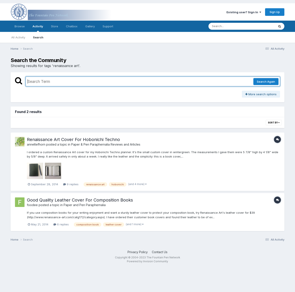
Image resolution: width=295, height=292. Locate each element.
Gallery (90, 26)
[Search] (229, 26)
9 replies (71, 184)
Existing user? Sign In (243, 12)
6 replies (61, 224)
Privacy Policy (138, 252)
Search (38, 37)
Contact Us (159, 252)
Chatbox (71, 26)
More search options (261, 94)
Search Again (266, 81)
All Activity (18, 37)
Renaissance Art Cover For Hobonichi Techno (73, 139)
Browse (20, 26)
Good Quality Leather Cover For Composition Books (80, 200)
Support (108, 26)
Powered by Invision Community (147, 261)
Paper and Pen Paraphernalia (85, 205)
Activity (38, 28)
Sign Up (275, 12)
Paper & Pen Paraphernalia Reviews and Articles (105, 144)
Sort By (274, 122)
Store (54, 26)
